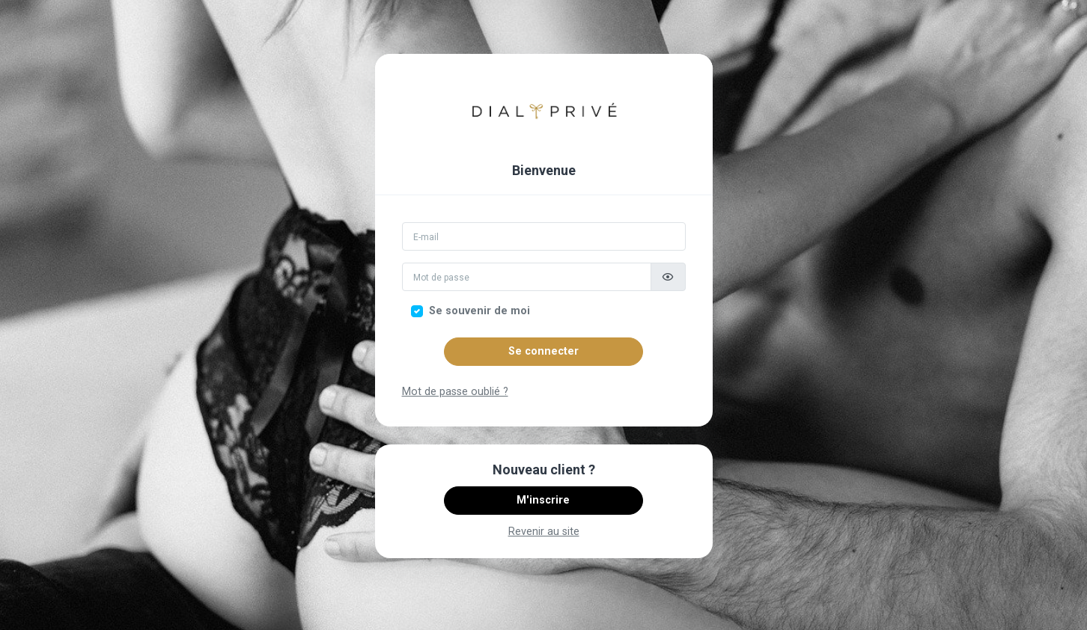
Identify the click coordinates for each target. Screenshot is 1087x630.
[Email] (544, 236)
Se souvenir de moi (479, 311)
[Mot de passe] (526, 277)
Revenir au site (543, 531)
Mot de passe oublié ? (455, 391)
